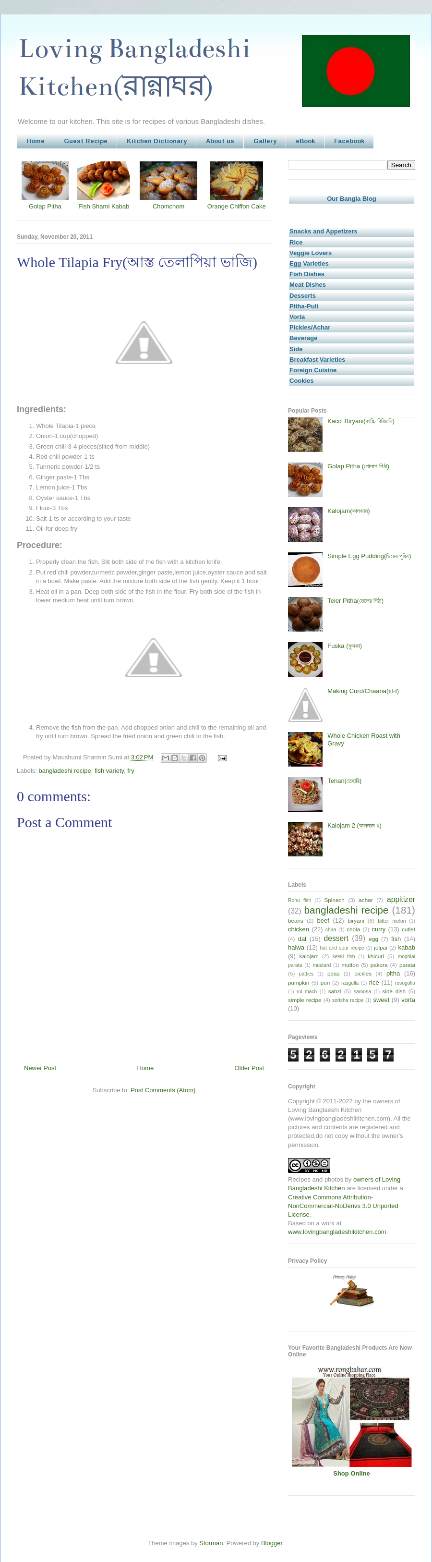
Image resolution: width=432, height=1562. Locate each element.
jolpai (380, 947)
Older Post (249, 1068)
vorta (408, 999)
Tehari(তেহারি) (344, 780)
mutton (350, 965)
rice (374, 982)
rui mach (307, 991)
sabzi (334, 991)
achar (365, 900)
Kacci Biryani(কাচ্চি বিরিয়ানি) (361, 421)
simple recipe (305, 1000)
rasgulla (350, 983)
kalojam (309, 956)
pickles (363, 973)
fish (396, 938)
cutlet (408, 929)
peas (333, 973)
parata (407, 965)
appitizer (401, 899)
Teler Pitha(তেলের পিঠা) (355, 600)
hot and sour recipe (342, 948)
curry (378, 929)
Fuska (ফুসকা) (344, 645)
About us (220, 141)
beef (323, 920)
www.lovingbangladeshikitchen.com (337, 1231)
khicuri (376, 956)
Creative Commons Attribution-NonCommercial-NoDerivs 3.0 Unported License (343, 1206)
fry (130, 770)
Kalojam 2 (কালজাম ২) (354, 825)
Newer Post (40, 1068)
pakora (379, 965)
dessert (336, 938)
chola (353, 929)
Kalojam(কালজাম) (348, 510)
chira (330, 929)
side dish (394, 991)
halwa (296, 947)
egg (373, 939)
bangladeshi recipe (65, 770)
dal (302, 938)
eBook (305, 141)
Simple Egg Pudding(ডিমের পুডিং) (369, 556)
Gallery (264, 141)
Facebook (349, 141)
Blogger (271, 1543)
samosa (362, 991)
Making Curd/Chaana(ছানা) (363, 691)
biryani (356, 920)
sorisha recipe (347, 1000)
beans (295, 920)
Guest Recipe (86, 141)
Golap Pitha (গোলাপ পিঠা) (358, 466)
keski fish (344, 956)
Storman (211, 1543)
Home (35, 141)
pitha (393, 973)
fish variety (109, 770)
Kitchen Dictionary (157, 141)
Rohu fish (299, 900)
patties (306, 973)
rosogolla (405, 983)
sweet (381, 999)
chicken (298, 929)
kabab (406, 947)
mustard (322, 965)
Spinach (334, 900)
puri (325, 982)
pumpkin (298, 982)
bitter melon (392, 921)
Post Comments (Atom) (163, 1090)
